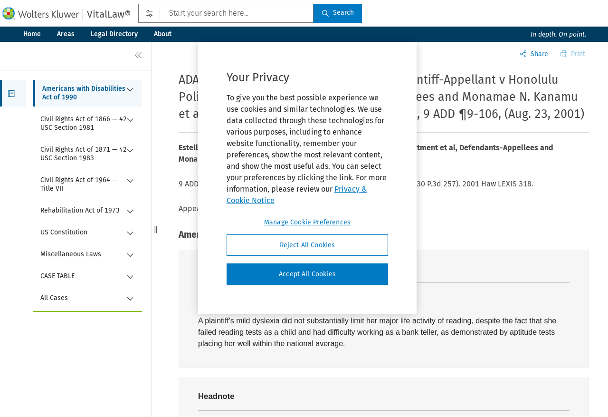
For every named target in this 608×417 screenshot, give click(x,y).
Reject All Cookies (307, 245)
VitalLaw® (109, 14)
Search (338, 13)
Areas (66, 34)
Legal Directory (114, 34)
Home (32, 34)
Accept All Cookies (307, 274)
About (162, 34)
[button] (13, 93)
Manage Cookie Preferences (307, 222)
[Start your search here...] (226, 13)
